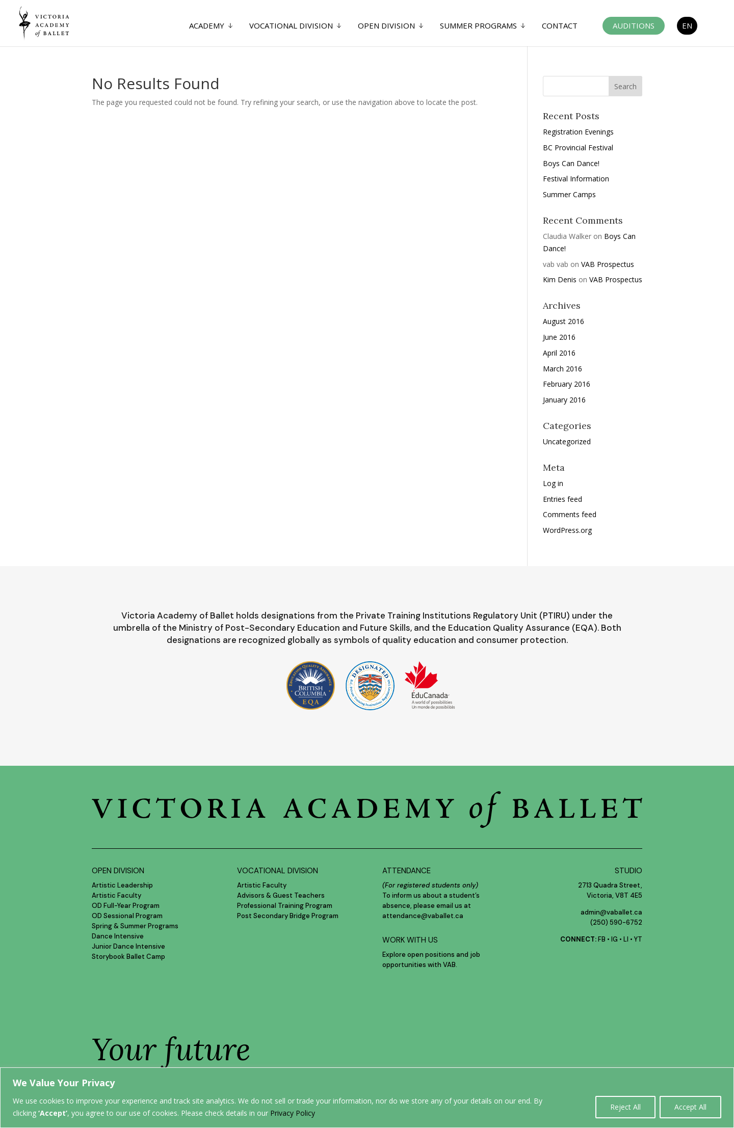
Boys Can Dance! (571, 163)
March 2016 (562, 368)
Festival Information (576, 178)
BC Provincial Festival (578, 147)
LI (625, 939)
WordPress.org (567, 530)
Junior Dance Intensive (128, 946)
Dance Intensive (118, 936)
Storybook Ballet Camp (128, 956)
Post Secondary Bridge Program (287, 915)
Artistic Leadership (122, 885)
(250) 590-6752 (616, 922)
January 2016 (564, 400)
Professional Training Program (284, 905)
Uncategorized (567, 441)
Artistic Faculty (116, 895)
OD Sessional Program (127, 915)
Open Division (386, 26)
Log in (553, 483)
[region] (367, 1097)
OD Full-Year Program (126, 905)
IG (614, 939)
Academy (206, 26)
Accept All (690, 1107)
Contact (560, 26)
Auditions (633, 25)
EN (687, 25)
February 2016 (566, 384)
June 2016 (559, 337)
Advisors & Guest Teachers (281, 895)
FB (602, 939)
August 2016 (563, 321)
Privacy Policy (292, 1113)
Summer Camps (569, 194)
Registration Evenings (578, 132)
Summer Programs (478, 26)
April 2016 (559, 353)
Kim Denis (559, 279)
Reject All (625, 1107)
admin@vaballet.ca (611, 912)
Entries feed (562, 499)
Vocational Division (291, 26)
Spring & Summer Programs (135, 926)
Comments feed (569, 514)
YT (638, 939)
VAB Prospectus (607, 264)
